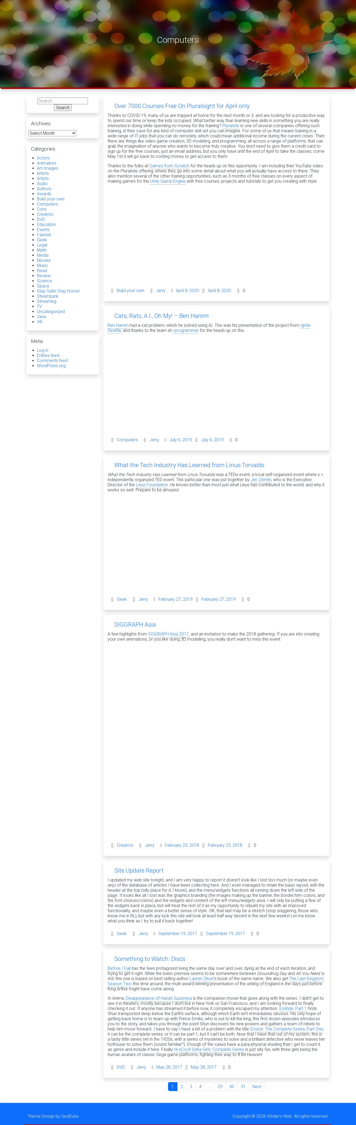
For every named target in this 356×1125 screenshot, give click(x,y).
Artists (43, 173)
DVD (121, 1067)
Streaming (46, 301)
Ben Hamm (118, 325)
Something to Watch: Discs (149, 958)
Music (42, 265)
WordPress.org (51, 365)
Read (42, 270)
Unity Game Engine (168, 181)
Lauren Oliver (202, 978)
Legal (42, 245)
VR (39, 321)
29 (220, 1086)
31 (243, 1086)
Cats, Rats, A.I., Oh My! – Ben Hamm (161, 315)
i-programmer (186, 330)
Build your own (130, 290)
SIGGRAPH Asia (135, 624)
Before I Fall (119, 968)
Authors (44, 188)
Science (44, 280)
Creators (125, 845)
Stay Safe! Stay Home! (58, 291)
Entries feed (48, 355)
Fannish (44, 234)
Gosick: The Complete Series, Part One (286, 1029)
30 (231, 1086)
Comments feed (52, 360)
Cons (42, 209)
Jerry (161, 290)
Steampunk (48, 296)
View (41, 316)
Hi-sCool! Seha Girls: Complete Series (209, 1049)
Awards (44, 193)
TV (39, 306)
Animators (46, 163)
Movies (44, 260)
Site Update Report (139, 870)
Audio (42, 183)
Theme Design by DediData (53, 1116)
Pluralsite (230, 125)
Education (46, 224)
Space (43, 286)
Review (44, 275)
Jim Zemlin (261, 479)
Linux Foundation (152, 484)
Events (43, 229)
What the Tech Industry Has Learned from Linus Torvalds (189, 464)
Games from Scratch (169, 165)
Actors (43, 158)
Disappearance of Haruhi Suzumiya (159, 998)
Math (41, 250)
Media (43, 255)
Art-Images (47, 168)
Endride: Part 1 (293, 1008)
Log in (42, 350)
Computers (127, 439)
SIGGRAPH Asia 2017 (168, 634)
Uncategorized (51, 311)
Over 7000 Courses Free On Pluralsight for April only (182, 105)
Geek (122, 599)
